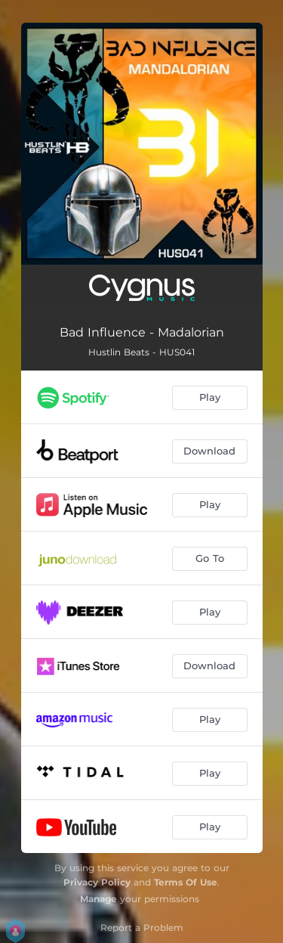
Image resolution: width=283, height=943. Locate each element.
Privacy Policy (97, 882)
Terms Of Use (185, 882)
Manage (98, 898)
